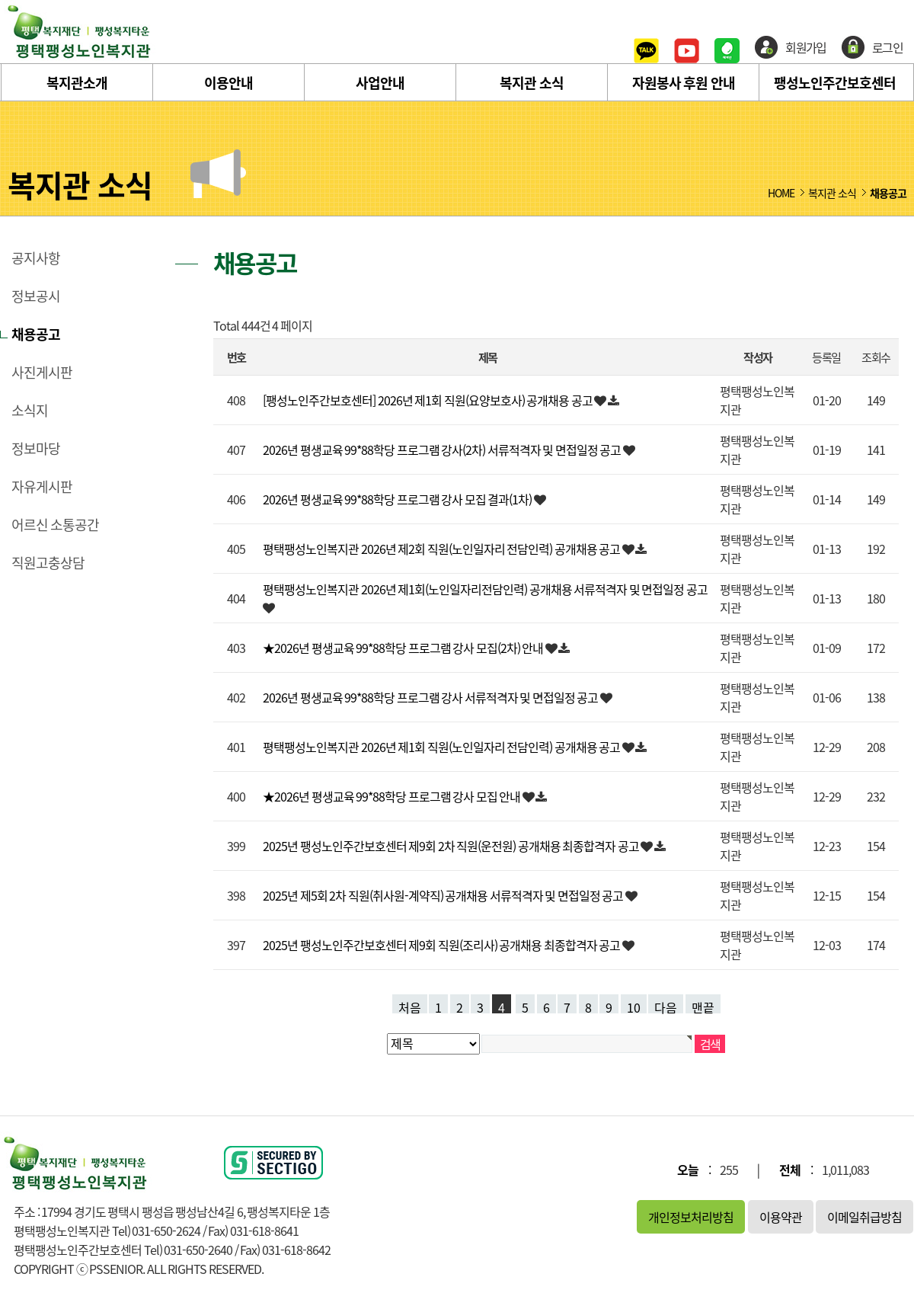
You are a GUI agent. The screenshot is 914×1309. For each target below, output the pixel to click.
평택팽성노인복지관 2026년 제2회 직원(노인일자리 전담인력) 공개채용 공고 (442, 548)
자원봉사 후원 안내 (683, 82)
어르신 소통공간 (55, 525)
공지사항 (35, 258)
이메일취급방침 (864, 1217)
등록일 (826, 357)
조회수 (875, 357)
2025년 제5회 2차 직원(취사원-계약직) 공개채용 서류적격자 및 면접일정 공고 (444, 895)
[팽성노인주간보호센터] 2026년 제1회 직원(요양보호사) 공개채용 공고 (428, 400)
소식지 (29, 410)
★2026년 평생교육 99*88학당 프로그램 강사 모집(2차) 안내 (404, 647)
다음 (665, 1005)
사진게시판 (41, 372)
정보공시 (35, 296)
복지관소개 (76, 82)
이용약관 (780, 1217)
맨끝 (703, 1005)
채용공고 (35, 334)
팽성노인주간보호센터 (835, 82)
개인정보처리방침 (690, 1217)
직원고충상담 (48, 563)
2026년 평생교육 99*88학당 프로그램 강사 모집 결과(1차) (398, 499)
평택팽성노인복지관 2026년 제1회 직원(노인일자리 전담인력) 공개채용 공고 (442, 747)
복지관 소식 (532, 82)
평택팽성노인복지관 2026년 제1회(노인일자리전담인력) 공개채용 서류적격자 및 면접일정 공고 (485, 589)
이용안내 (228, 82)
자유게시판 (41, 486)
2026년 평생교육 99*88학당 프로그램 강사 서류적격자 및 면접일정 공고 (431, 697)
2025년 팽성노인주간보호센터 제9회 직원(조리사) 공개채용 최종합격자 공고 (442, 945)
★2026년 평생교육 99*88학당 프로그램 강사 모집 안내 (393, 796)
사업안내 (380, 82)
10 (634, 1005)
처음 (409, 1005)
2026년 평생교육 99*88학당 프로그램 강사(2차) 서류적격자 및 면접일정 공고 (443, 449)
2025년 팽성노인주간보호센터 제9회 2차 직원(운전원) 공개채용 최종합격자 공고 (452, 846)
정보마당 (35, 448)
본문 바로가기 (0, 0)
